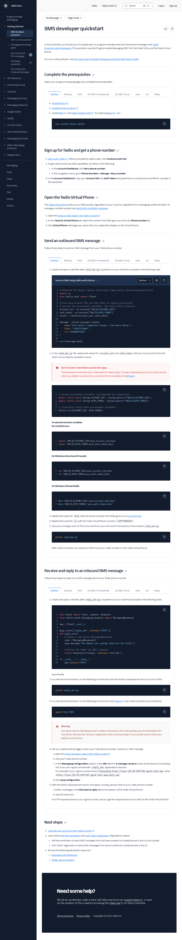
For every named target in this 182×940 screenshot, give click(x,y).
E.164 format (134, 516)
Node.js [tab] (68, 94)
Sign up (173, 5)
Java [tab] (137, 94)
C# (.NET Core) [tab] (122, 94)
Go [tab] (147, 94)
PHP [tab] (80, 94)
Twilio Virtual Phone (58, 204)
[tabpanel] (109, 113)
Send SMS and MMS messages (92, 208)
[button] (18, 26)
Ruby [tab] (157, 94)
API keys (130, 376)
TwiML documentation (63, 860)
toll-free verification (70, 835)
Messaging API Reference (64, 855)
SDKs (94, 5)
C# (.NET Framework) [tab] (98, 94)
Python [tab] (54, 94)
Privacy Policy (83, 916)
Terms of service (65, 916)
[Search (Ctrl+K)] (137, 6)
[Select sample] (144, 280)
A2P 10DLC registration (97, 835)
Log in (161, 5)
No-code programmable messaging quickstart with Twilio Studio (106, 59)
